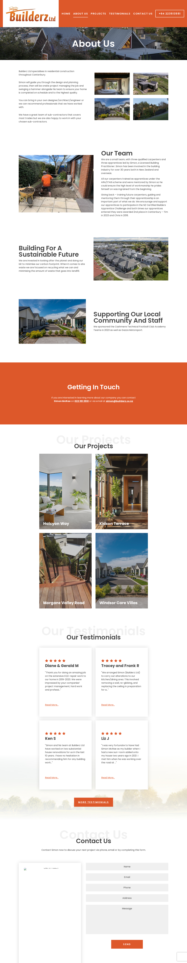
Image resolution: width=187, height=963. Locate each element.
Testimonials (119, 13)
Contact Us (142, 13)
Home (66, 13)
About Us (80, 13)
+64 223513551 (170, 13)
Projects (98, 13)
